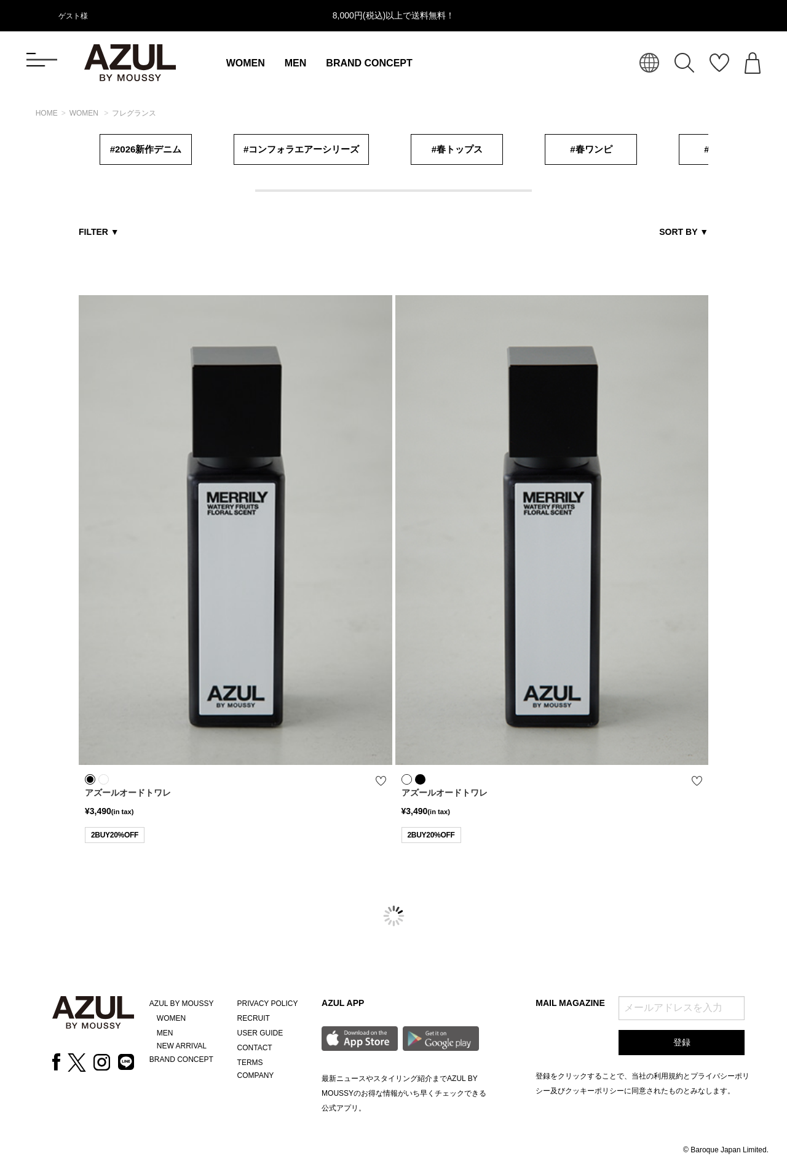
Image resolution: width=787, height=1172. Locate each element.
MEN (296, 63)
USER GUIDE (260, 1033)
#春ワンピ (591, 149)
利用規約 (668, 1076)
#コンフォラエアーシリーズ (301, 149)
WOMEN (245, 63)
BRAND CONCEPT (369, 63)
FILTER (99, 232)
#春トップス (457, 149)
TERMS (250, 1062)
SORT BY (683, 232)
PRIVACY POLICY (267, 1003)
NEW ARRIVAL (182, 1046)
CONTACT (254, 1047)
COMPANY (255, 1075)
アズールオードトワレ (128, 793)
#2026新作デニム (146, 149)
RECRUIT (253, 1018)
